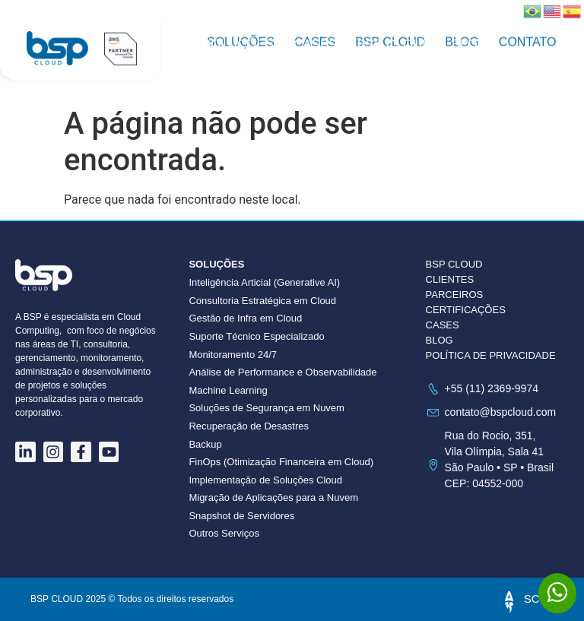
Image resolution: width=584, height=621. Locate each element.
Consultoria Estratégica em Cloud (262, 300)
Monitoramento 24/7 (233, 354)
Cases (316, 44)
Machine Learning (228, 390)
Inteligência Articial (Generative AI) (264, 282)
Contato (232, 59)
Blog (469, 44)
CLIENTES (450, 279)
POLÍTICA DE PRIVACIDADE (491, 355)
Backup (205, 444)
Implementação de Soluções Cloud (265, 480)
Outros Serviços (224, 533)
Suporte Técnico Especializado (256, 336)
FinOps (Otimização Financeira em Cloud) (281, 461)
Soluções (238, 44)
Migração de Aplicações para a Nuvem (273, 497)
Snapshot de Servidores (241, 515)
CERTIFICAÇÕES (466, 309)
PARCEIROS (455, 294)
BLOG (439, 340)
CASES (442, 325)
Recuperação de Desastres (249, 426)
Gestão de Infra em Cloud (245, 318)
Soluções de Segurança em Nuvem (266, 407)
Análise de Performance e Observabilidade (282, 372)
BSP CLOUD (394, 44)
